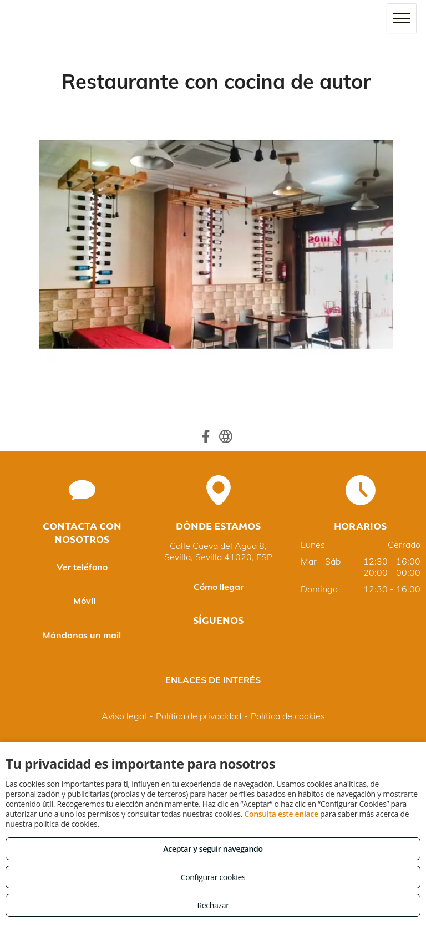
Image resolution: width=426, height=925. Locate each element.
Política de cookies (288, 715)
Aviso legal (124, 715)
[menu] (401, 18)
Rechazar (213, 905)
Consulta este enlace (281, 814)
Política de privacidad (198, 715)
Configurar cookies (213, 877)
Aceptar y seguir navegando (212, 848)
